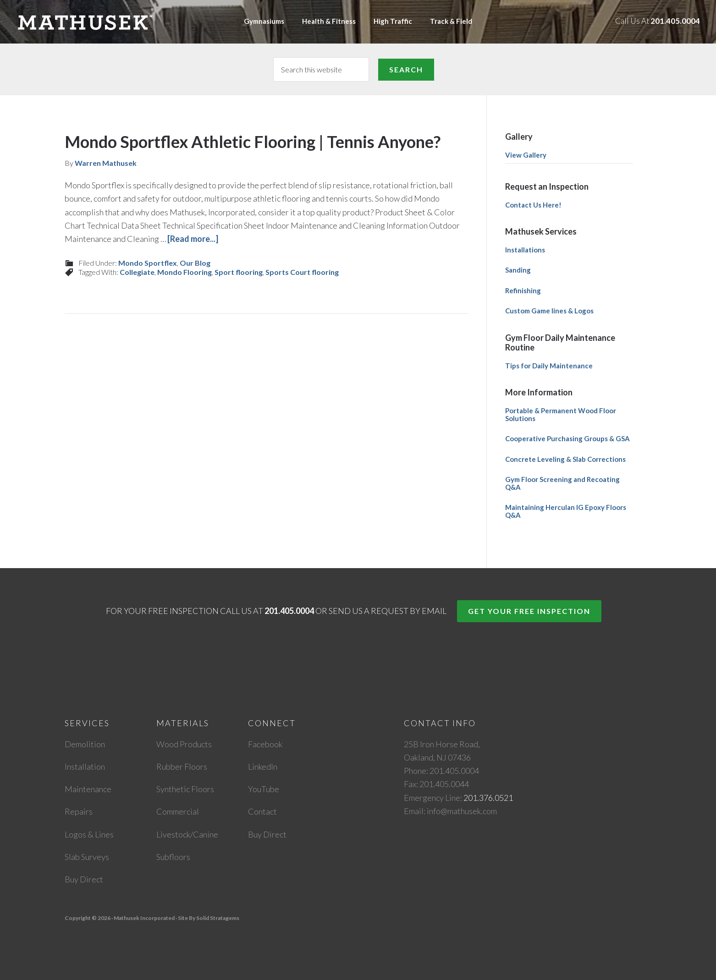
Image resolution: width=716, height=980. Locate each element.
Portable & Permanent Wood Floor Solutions (560, 414)
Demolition (85, 744)
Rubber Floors (181, 766)
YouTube (263, 789)
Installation (85, 766)
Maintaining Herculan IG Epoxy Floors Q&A (565, 511)
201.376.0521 (488, 798)
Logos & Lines (89, 834)
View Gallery (525, 155)
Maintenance (88, 789)
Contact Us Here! (533, 205)
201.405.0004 (675, 21)
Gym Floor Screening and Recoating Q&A (562, 483)
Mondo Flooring (184, 272)
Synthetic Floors (185, 789)
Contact (262, 811)
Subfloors (173, 857)
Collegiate (137, 272)
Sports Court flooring (302, 272)
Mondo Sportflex (147, 262)
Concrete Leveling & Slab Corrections (565, 459)
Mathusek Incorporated (105, 21)
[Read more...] (192, 239)
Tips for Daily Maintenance (549, 365)
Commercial (177, 811)
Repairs (79, 811)
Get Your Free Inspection (529, 611)
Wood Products (184, 744)
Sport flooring (239, 272)
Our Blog (195, 262)
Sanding (518, 270)
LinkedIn (262, 766)
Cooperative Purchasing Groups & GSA (567, 438)
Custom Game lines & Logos (549, 311)
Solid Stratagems (217, 917)
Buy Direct (84, 879)
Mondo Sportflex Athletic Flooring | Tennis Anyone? (253, 141)
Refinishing (523, 290)
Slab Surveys (87, 857)
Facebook (265, 744)
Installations (525, 250)
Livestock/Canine (187, 834)
